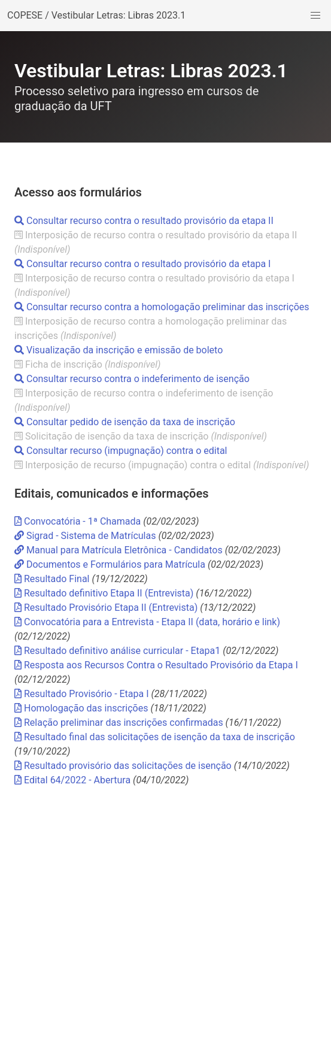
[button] (315, 15)
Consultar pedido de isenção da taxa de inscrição (124, 422)
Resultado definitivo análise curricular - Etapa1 (117, 650)
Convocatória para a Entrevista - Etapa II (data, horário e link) (147, 622)
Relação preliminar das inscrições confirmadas (118, 722)
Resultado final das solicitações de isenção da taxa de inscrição (154, 737)
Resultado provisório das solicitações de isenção (123, 765)
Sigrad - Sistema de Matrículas (86, 535)
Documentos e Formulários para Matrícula (109, 564)
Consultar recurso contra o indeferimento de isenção (132, 378)
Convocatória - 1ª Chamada (78, 521)
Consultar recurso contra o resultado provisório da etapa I (142, 263)
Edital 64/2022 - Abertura (72, 780)
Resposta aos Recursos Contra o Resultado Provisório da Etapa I (156, 665)
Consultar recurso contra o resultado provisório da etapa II (144, 220)
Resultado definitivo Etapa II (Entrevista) (103, 593)
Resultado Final (52, 578)
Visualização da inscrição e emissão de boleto (118, 350)
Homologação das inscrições (81, 708)
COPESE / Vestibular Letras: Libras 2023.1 (96, 15)
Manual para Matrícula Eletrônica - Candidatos (118, 550)
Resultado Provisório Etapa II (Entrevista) (106, 607)
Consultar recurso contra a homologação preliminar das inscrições (161, 307)
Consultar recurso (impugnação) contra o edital (120, 450)
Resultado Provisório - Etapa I (81, 693)
